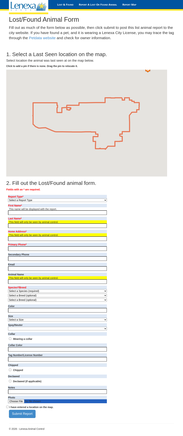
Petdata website (42, 38)
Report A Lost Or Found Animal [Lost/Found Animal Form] (98, 4)
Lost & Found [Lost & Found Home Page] (65, 4)
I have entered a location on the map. (31, 407)
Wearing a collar (22, 339)
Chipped (18, 370)
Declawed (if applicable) (27, 381)
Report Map (129, 4)
